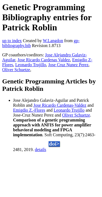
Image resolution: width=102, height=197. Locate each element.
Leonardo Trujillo (30, 64)
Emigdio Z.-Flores (29, 110)
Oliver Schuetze (16, 69)
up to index (12, 40)
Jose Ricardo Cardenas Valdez (43, 59)
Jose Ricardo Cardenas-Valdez (59, 105)
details (40, 149)
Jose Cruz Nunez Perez (68, 64)
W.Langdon (53, 40)
